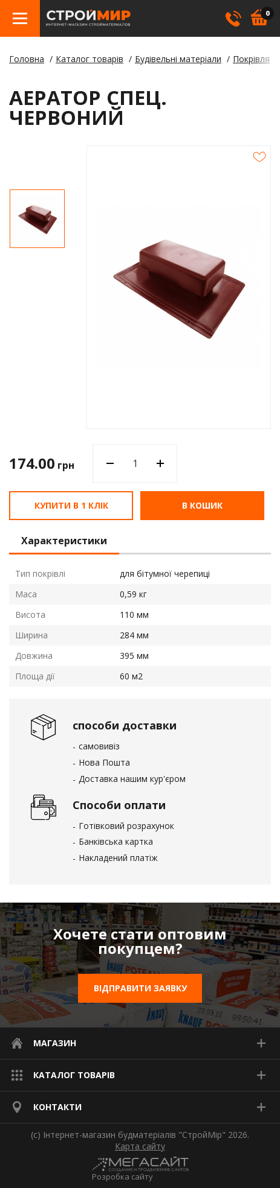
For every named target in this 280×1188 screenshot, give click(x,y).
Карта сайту (140, 1146)
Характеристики (64, 541)
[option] (37, 219)
